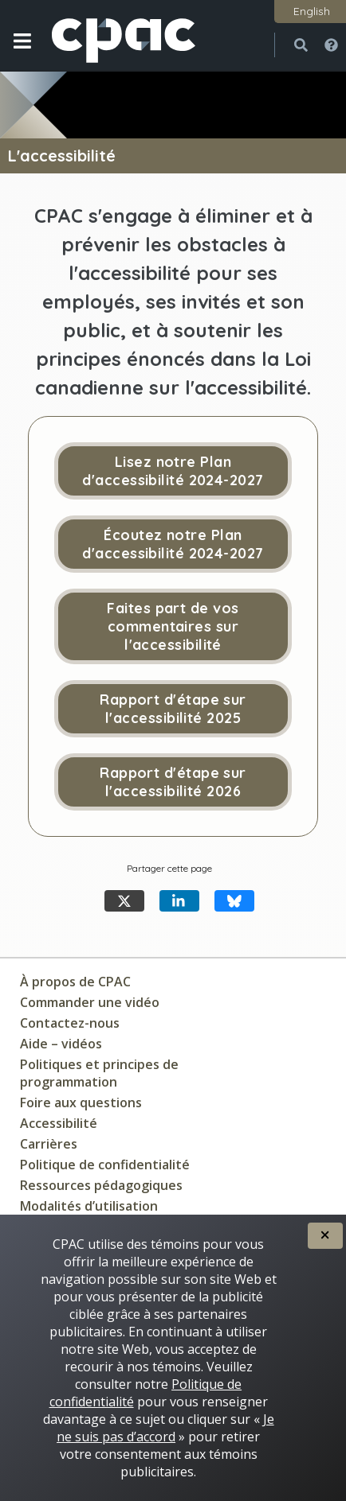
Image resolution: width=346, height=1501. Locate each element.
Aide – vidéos (61, 1043)
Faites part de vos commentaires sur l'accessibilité (172, 626)
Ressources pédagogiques (101, 1185)
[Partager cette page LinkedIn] (179, 901)
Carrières (48, 1144)
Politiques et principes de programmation (99, 1073)
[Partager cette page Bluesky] (234, 901)
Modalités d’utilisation (89, 1206)
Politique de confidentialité (105, 1164)
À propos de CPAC (75, 981)
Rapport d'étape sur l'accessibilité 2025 (173, 708)
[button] (22, 53)
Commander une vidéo (89, 1002)
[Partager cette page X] (124, 901)
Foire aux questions (81, 1102)
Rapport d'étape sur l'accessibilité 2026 (173, 782)
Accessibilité (58, 1123)
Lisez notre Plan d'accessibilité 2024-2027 (172, 471)
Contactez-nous (70, 1023)
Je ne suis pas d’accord (165, 1427)
